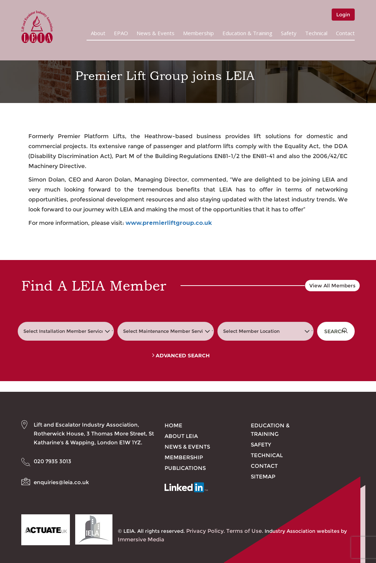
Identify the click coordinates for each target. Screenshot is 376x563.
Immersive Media (141, 539)
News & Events (156, 33)
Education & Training (247, 33)
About (98, 33)
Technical (316, 33)
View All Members (332, 285)
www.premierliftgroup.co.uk (169, 223)
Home (173, 425)
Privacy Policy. (205, 530)
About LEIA (181, 436)
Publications (185, 468)
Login (343, 14)
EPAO (121, 33)
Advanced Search (181, 355)
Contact (345, 33)
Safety (289, 33)
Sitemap (263, 476)
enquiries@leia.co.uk (61, 482)
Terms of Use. (244, 530)
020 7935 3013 (52, 461)
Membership (198, 33)
